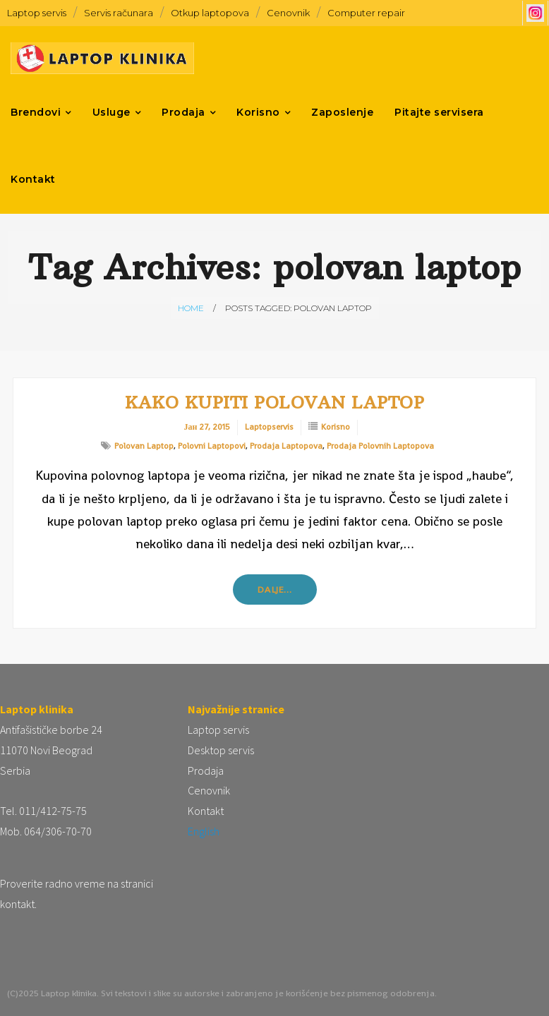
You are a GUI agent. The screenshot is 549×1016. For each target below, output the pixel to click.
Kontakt (206, 811)
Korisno (335, 427)
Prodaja (206, 770)
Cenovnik (288, 12)
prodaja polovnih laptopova (380, 446)
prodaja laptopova (286, 446)
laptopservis (269, 427)
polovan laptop (144, 446)
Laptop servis (36, 12)
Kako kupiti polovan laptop (274, 402)
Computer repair (366, 12)
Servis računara (118, 12)
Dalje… (275, 589)
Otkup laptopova (210, 12)
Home (191, 308)
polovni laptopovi (212, 446)
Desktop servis (221, 750)
